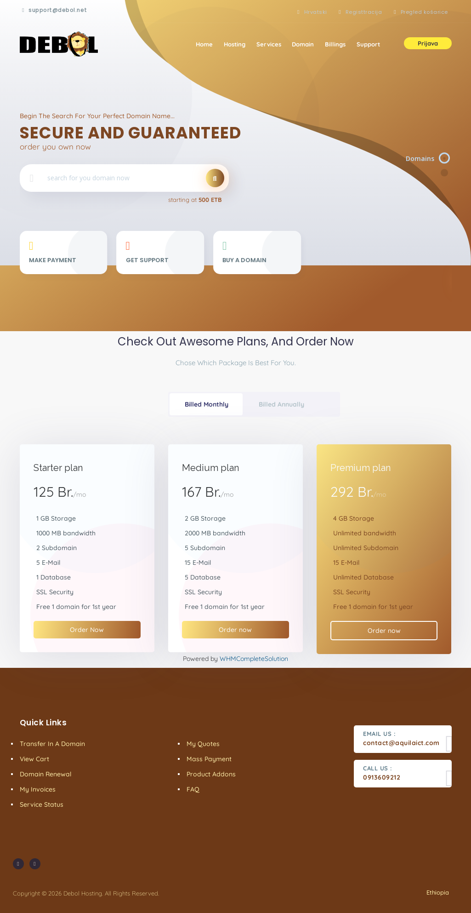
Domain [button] (303, 44)
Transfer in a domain (52, 744)
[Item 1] (444, 158)
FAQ (193, 789)
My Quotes (203, 744)
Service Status (41, 804)
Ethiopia (437, 892)
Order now (235, 630)
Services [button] (268, 44)
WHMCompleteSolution (254, 659)
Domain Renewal (45, 774)
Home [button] (203, 44)
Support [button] (368, 44)
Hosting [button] (234, 44)
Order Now (87, 630)
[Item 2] (444, 173)
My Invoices (38, 789)
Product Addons (211, 774)
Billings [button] (335, 44)
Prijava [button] (428, 43)
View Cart (34, 759)
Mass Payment (209, 759)
